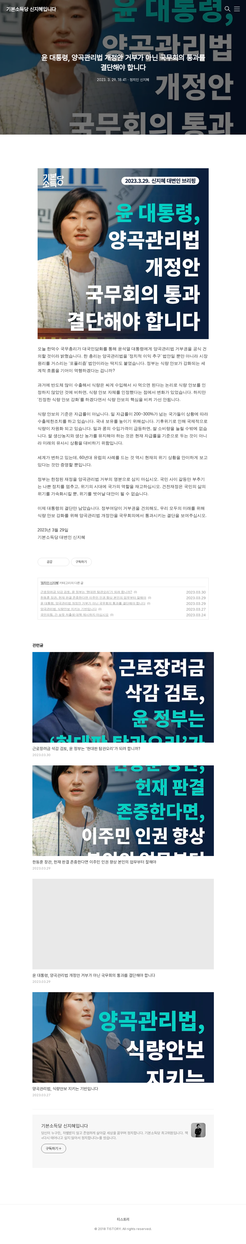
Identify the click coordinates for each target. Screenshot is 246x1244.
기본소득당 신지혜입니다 (31, 9)
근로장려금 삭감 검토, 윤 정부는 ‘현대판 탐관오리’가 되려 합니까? (86, 592)
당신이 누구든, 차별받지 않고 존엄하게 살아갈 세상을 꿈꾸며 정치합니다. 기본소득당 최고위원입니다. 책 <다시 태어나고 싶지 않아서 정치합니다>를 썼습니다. (114, 1135)
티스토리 (123, 1219)
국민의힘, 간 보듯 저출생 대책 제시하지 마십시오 (74, 615)
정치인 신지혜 (49, 583)
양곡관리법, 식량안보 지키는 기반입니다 (68, 609)
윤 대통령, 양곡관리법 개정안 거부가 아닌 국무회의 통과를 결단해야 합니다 (92, 603)
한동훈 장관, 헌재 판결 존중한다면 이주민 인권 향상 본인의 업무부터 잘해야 (93, 597)
